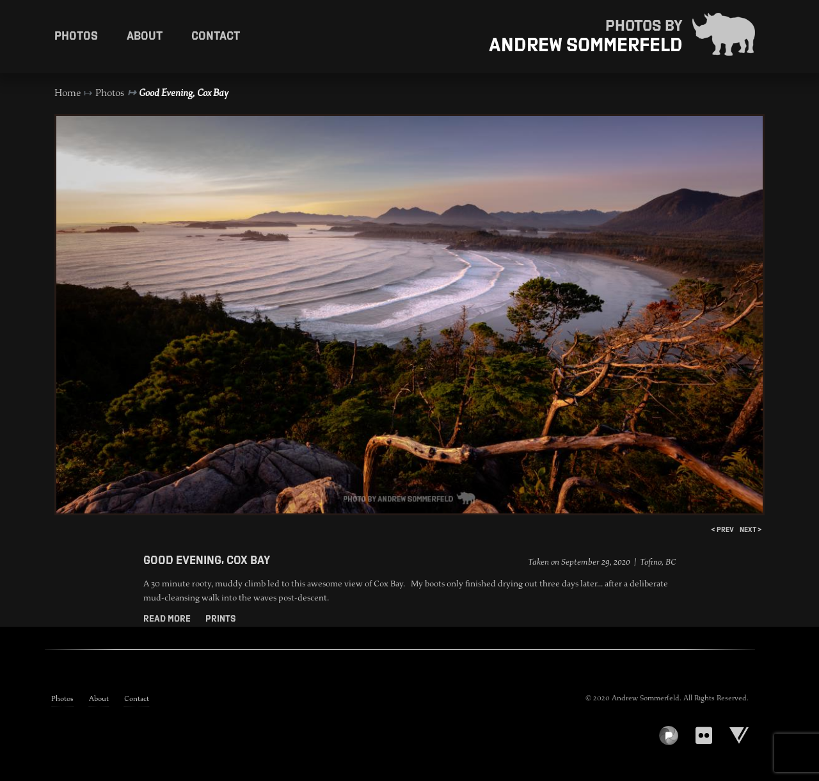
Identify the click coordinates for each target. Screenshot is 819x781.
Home (67, 92)
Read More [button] (168, 618)
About (145, 35)
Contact (215, 35)
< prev (722, 529)
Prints (220, 618)
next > (751, 529)
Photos (76, 35)
